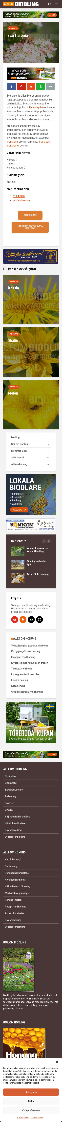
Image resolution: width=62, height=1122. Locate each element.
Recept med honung (15, 906)
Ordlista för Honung (15, 927)
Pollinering (10, 796)
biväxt (26, 152)
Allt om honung (19, 464)
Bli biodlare (30, 215)
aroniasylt (12, 141)
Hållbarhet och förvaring (17, 886)
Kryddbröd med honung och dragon (29, 663)
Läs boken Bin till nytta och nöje (30, 227)
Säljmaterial (17, 457)
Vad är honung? (13, 859)
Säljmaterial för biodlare (17, 816)
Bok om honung (13, 920)
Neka (31, 1101)
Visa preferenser (31, 1110)
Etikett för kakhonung (38, 574)
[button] (57, 1061)
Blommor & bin (19, 451)
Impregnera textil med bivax (25, 674)
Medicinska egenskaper (17, 893)
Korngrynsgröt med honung (25, 651)
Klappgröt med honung (23, 657)
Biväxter (13, 28)
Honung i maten (13, 900)
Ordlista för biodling (15, 837)
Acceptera (31, 1092)
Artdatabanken (21, 200)
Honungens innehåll (15, 879)
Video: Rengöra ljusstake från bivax (29, 645)
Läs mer (19, 1008)
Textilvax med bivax (21, 668)
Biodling (15, 437)
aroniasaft (44, 141)
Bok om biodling (19, 444)
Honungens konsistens (17, 873)
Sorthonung (11, 866)
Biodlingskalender (14, 789)
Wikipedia (19, 195)
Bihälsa (9, 810)
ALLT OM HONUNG (25, 638)
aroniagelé (13, 145)
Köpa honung (18, 686)
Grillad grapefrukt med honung (27, 692)
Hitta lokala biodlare (15, 823)
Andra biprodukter (14, 913)
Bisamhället (11, 783)
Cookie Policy (23, 1118)
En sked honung (19, 680)
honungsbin (37, 107)
